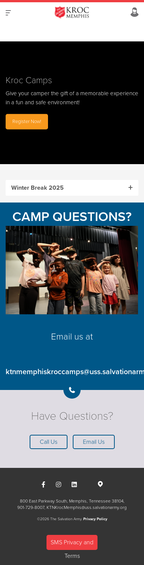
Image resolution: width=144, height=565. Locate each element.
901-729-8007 (30, 507)
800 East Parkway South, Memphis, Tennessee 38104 (71, 501)
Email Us (94, 442)
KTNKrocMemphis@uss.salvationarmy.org (86, 507)
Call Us (48, 442)
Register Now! (26, 121)
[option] (72, 102)
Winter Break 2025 (37, 188)
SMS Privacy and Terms (72, 544)
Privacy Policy (95, 519)
